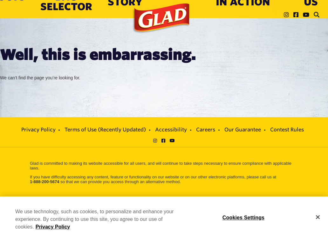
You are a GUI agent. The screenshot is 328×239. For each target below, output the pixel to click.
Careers (205, 129)
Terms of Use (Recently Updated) (105, 129)
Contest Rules (287, 129)
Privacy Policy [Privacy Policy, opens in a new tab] (53, 226)
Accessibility (171, 129)
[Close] (318, 217)
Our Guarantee (242, 129)
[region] (164, 217)
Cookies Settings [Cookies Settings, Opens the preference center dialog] (243, 217)
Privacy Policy (38, 129)
